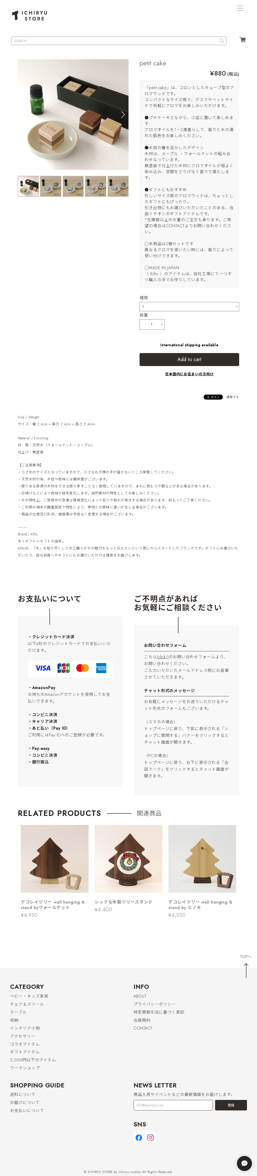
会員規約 (142, 1020)
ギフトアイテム (24, 1052)
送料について (22, 1095)
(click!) (163, 657)
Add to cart (189, 359)
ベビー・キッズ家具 (29, 996)
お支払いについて (27, 1111)
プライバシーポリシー (155, 1004)
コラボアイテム (24, 1044)
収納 (14, 1020)
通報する (232, 397)
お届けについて (25, 1103)
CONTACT (143, 1028)
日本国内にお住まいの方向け (189, 374)
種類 (144, 298)
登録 (231, 1105)
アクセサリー (22, 1036)
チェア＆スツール (27, 1004)
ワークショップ (25, 1068)
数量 (144, 315)
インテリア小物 (25, 1028)
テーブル (18, 1012)
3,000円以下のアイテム (33, 1060)
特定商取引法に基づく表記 (159, 1012)
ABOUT (140, 996)
